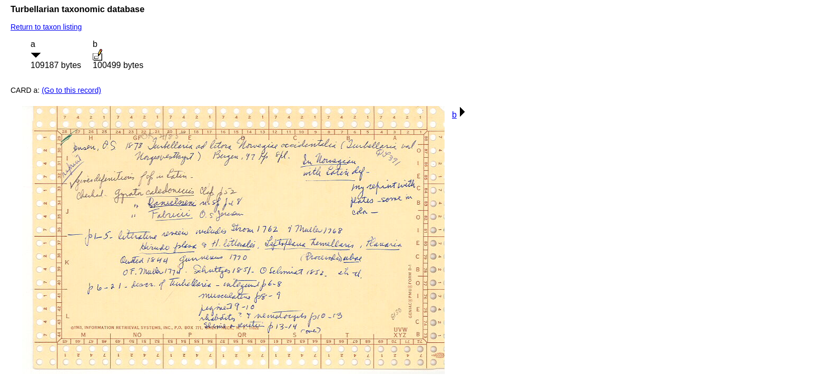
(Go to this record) (71, 90)
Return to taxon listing (46, 27)
